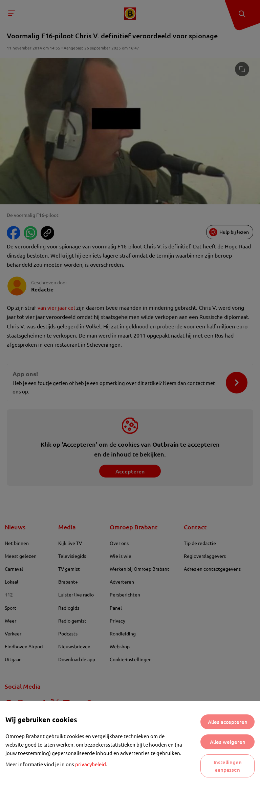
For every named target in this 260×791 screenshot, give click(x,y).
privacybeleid (90, 764)
